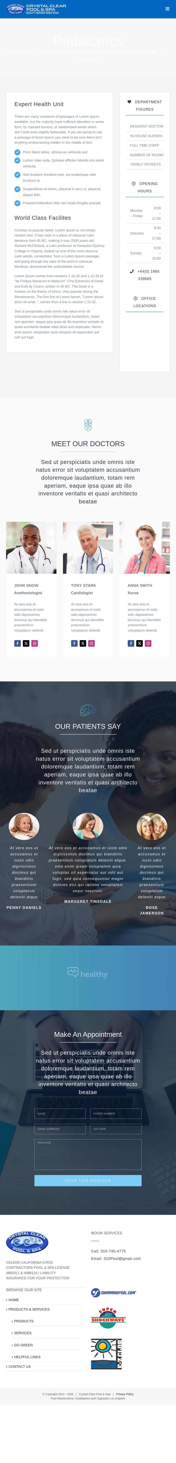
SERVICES (23, 1333)
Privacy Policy (125, 1394)
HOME (14, 1300)
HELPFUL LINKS (27, 1357)
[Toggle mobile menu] (168, 9)
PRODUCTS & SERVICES (29, 1309)
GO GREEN (23, 1345)
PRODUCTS (23, 1321)
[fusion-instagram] (34, 643)
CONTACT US (20, 1367)
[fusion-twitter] (26, 643)
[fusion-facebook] (17, 643)
